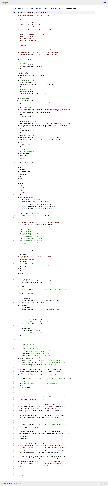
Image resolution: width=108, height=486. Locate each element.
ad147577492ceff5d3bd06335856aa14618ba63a (46, 8)
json (105, 483)
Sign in (104, 2)
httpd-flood (23, 8)
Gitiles (10, 483)
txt (101, 483)
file (47, 12)
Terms (19, 483)
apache (15, 8)
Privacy (15, 483)
